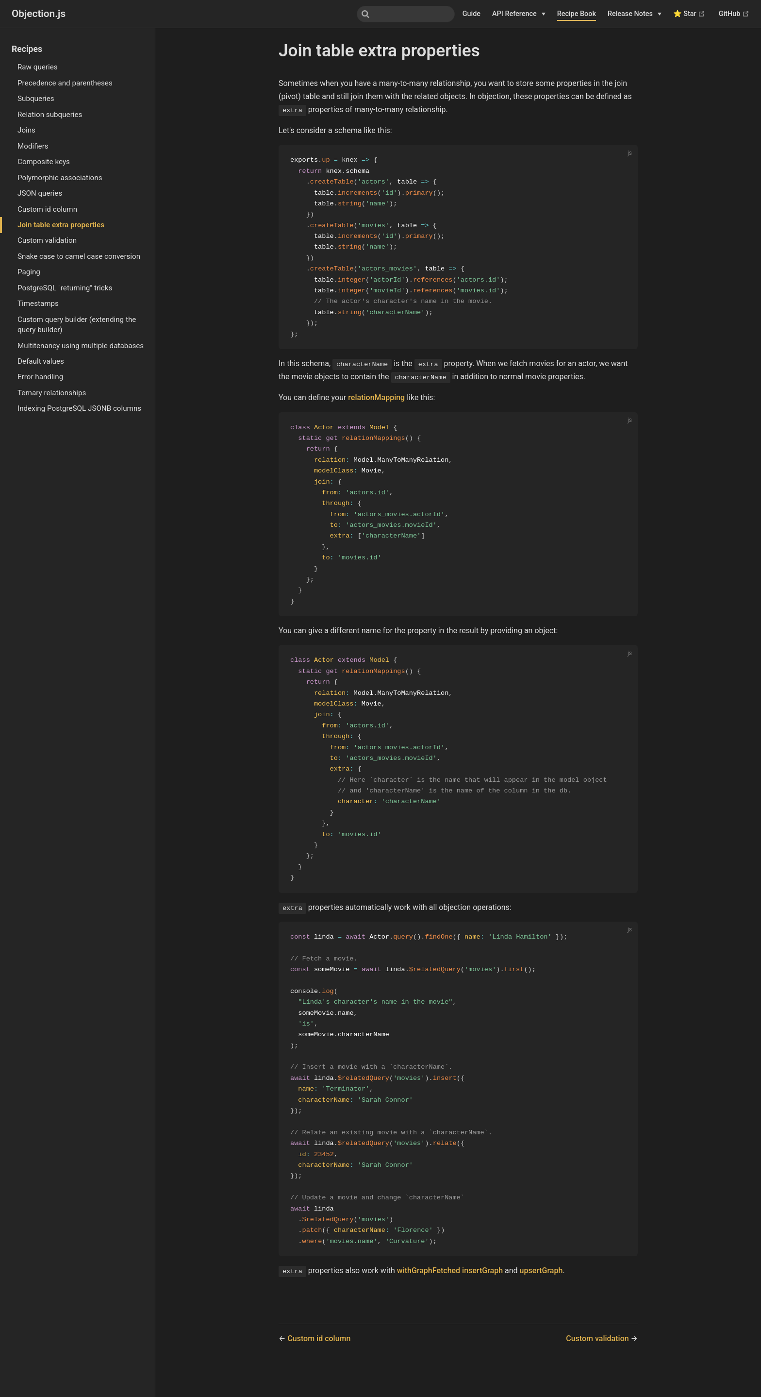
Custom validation (47, 240)
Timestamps (38, 303)
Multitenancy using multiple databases (80, 345)
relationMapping (376, 402)
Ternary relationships (51, 392)
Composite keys (43, 161)
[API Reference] (519, 14)
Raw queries (37, 67)
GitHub (734, 14)
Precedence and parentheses (65, 83)
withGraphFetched (428, 1296)
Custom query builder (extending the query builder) (76, 324)
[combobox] (406, 14)
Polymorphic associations (59, 177)
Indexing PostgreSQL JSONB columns (79, 408)
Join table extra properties (60, 224)
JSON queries (39, 193)
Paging (28, 272)
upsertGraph (541, 1296)
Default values (40, 361)
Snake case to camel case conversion (78, 256)
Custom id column (47, 209)
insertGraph (482, 1296)
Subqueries (35, 98)
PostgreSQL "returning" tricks (64, 288)
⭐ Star (689, 14)
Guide (471, 14)
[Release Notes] (635, 14)
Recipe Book (576, 14)
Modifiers (33, 146)
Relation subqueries (49, 114)
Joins (26, 130)
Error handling (40, 376)
